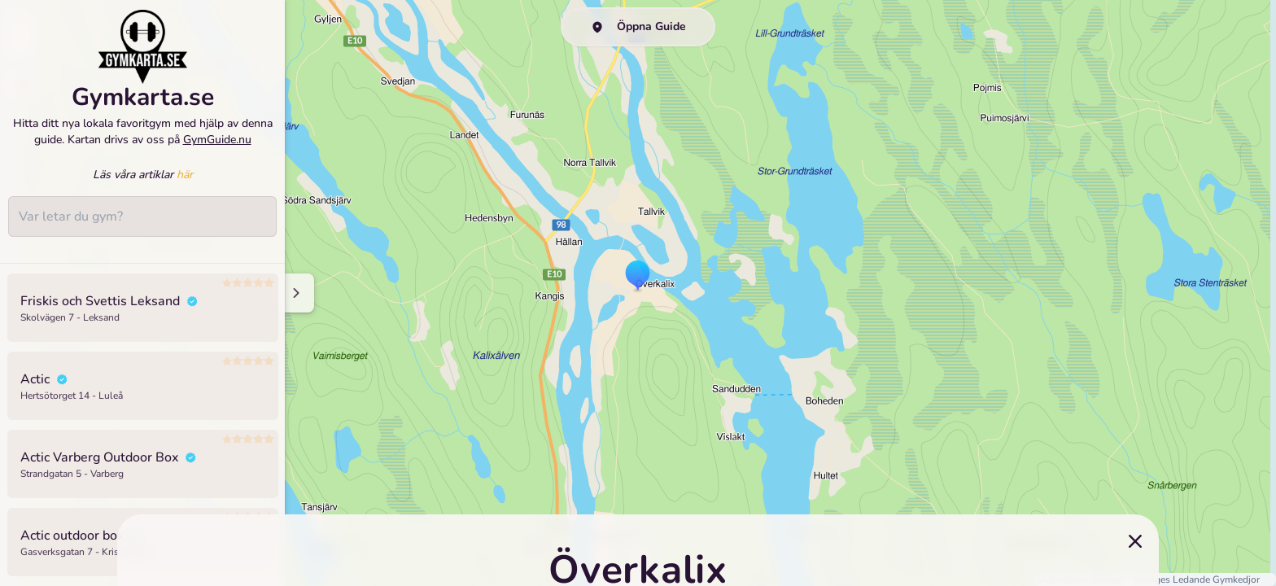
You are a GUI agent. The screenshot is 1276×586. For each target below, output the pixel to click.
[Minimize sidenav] (295, 293)
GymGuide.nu (217, 156)
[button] (637, 276)
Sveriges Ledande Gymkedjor (1197, 579)
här (185, 191)
